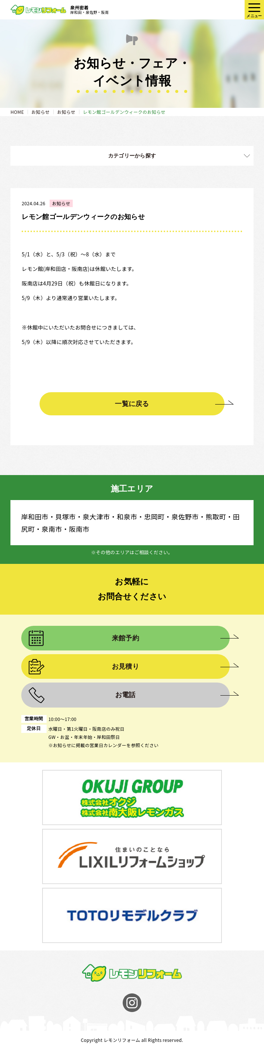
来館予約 (125, 638)
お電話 (125, 695)
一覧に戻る (132, 404)
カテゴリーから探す (132, 156)
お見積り (125, 666)
